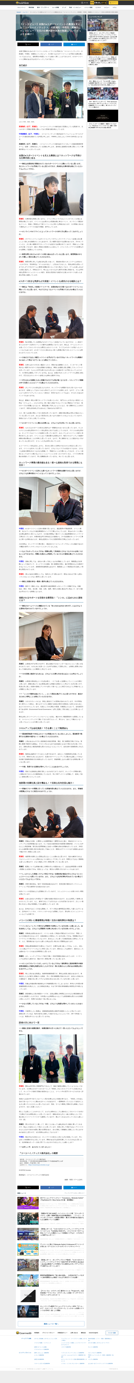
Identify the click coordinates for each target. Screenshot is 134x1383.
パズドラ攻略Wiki (66, 1347)
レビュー (106, 7)
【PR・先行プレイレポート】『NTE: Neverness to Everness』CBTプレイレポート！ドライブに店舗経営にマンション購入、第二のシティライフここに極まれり (102, 104)
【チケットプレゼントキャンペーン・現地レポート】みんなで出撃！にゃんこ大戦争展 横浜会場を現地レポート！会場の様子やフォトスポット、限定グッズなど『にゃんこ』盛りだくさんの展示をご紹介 (102, 60)
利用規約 (36, 1332)
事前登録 (31, 7)
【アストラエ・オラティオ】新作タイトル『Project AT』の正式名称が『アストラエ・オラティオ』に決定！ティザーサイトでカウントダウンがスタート (62, 1293)
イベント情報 (88, 7)
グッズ (64, 7)
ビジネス (98, 7)
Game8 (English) (93, 1332)
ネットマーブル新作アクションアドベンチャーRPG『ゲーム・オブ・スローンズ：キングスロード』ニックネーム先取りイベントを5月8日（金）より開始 (62, 1308)
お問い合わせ (74, 1332)
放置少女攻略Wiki (39, 1359)
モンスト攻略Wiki (93, 1347)
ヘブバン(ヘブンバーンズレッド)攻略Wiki (72, 1352)
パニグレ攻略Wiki (93, 1359)
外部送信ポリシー (62, 1332)
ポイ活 (84, 3)
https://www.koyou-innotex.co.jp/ (39, 1165)
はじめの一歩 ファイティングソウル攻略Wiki (100, 1363)
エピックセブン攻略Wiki (95, 1352)
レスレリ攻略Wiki (39, 1355)
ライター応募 (112, 1333)
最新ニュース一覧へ (51, 1324)
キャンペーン (21, 7)
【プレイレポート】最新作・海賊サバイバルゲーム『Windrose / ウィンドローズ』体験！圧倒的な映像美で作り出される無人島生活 (102, 125)
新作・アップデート (43, 7)
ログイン (113, 3)
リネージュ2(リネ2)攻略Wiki (42, 1363)
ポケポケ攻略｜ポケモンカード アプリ (98, 1343)
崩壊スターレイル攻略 (40, 1347)
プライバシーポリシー (48, 1332)
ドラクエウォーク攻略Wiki (41, 1349)
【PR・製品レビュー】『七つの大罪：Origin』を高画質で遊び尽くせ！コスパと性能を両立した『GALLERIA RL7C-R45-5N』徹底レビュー (102, 83)
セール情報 (55, 7)
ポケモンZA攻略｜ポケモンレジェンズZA (45, 1338)
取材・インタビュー (75, 7)
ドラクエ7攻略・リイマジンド (42, 1343)
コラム (115, 7)
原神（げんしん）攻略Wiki (41, 1352)
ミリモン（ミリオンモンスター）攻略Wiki (72, 1363)
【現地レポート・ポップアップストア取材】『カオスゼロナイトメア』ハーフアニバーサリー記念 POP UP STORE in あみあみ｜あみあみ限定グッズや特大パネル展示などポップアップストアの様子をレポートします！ (102, 36)
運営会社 (83, 1332)
